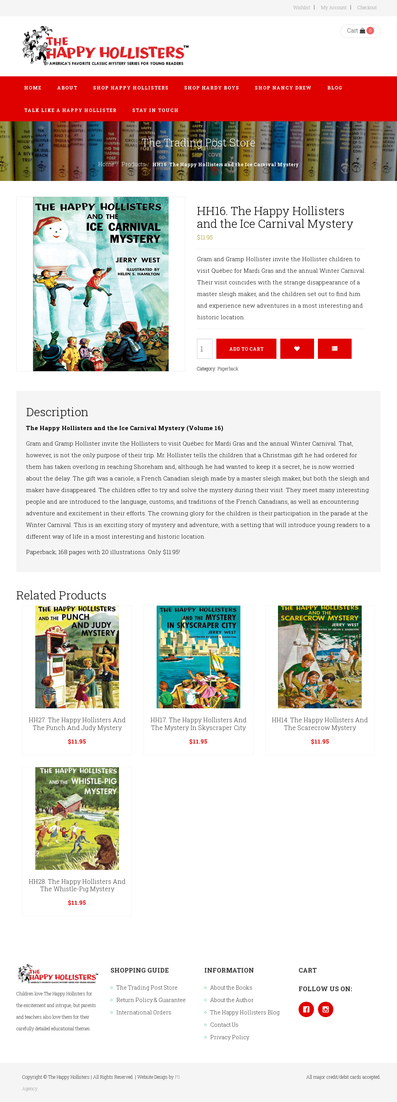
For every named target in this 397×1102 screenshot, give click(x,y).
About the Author (232, 1000)
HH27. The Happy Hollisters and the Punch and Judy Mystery (77, 724)
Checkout (367, 7)
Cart (356, 30)
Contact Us (224, 1024)
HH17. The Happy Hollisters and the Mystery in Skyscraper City (198, 724)
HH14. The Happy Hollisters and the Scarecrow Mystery (320, 724)
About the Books (231, 987)
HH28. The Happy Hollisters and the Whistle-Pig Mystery (77, 885)
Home (106, 164)
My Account (334, 7)
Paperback (227, 368)
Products (133, 164)
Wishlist (301, 7)
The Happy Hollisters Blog (245, 1012)
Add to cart (246, 349)
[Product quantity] (204, 349)
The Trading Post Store (147, 987)
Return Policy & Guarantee (151, 1000)
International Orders (143, 1012)
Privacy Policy (229, 1037)
